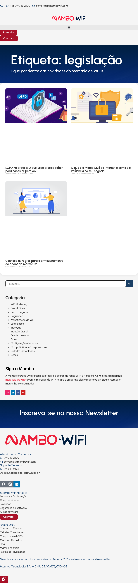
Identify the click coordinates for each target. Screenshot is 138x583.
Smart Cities (18, 308)
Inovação (16, 327)
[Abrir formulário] (4, 579)
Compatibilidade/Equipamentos (29, 347)
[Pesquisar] (129, 283)
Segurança (17, 316)
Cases (14, 355)
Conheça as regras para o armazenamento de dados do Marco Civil (34, 262)
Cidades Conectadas (23, 351)
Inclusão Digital (19, 331)
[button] (69, 27)
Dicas (14, 339)
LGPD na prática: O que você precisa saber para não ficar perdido (34, 169)
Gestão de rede (20, 335)
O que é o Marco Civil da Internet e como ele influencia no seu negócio (101, 169)
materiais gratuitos (16, 379)
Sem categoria (19, 312)
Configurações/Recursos (24, 343)
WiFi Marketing (19, 304)
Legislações (17, 323)
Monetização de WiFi (22, 320)
